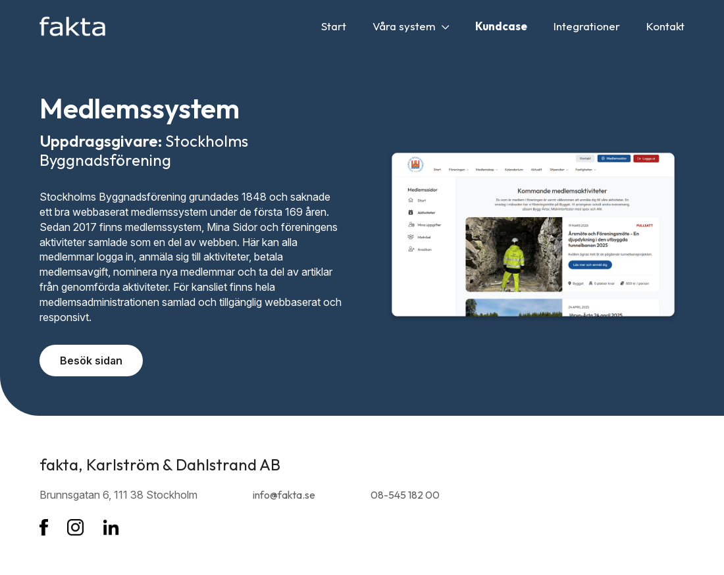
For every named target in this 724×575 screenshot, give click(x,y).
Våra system (411, 26)
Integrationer (587, 26)
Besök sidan (91, 360)
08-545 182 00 (405, 494)
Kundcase (501, 26)
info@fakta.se (284, 494)
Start (333, 26)
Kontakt (665, 26)
